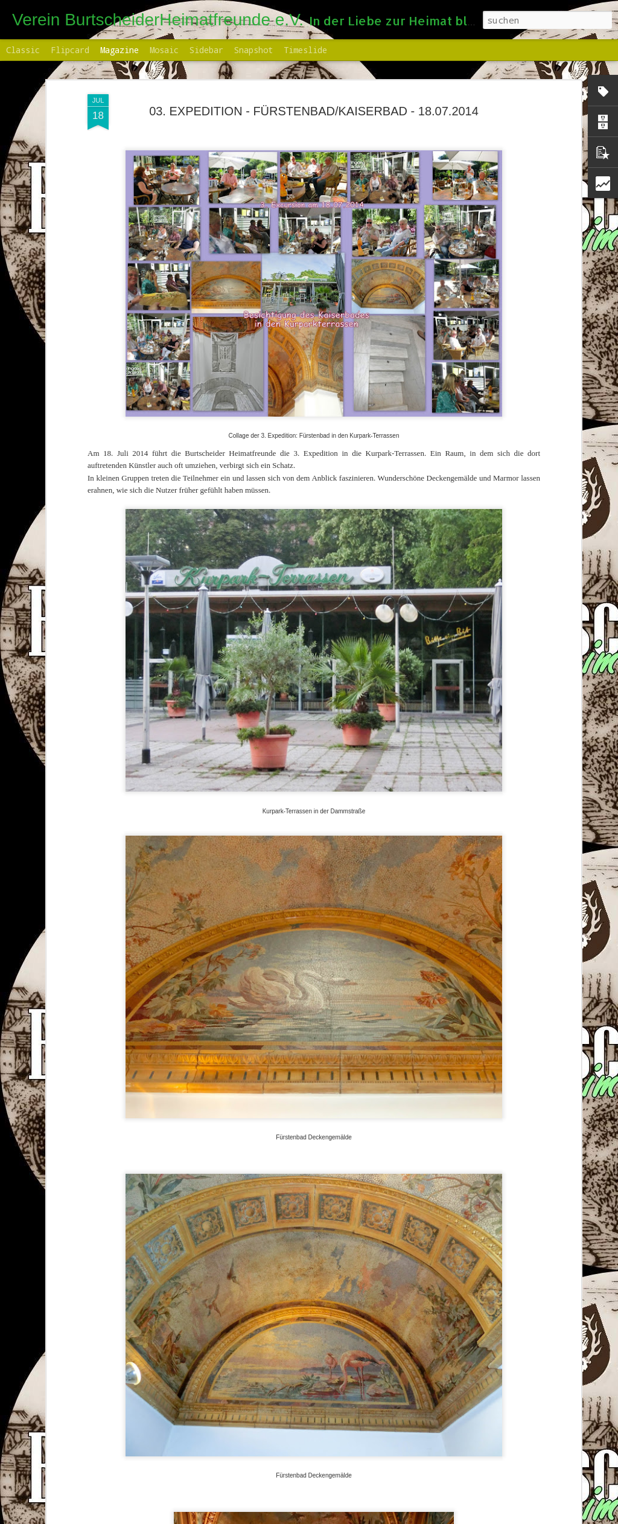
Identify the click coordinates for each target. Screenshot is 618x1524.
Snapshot (253, 50)
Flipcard (70, 50)
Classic (23, 50)
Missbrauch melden (446, 1516)
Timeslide (305, 50)
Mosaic (164, 50)
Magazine (119, 50)
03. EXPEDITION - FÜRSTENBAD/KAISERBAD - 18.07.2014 (314, 102)
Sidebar (206, 50)
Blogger (397, 1516)
